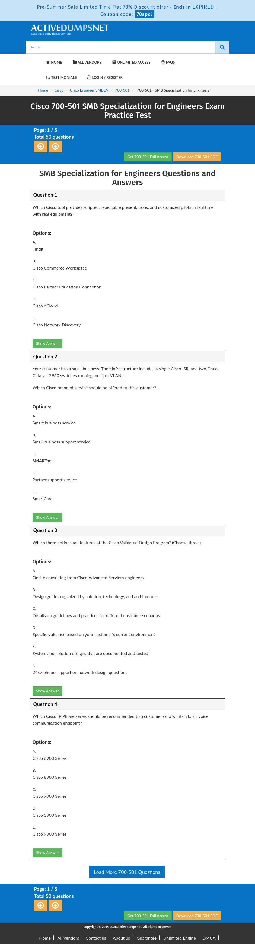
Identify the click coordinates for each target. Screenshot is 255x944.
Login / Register (104, 77)
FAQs (168, 62)
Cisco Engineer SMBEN (89, 90)
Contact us (96, 937)
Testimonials (61, 77)
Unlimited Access (131, 62)
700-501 (122, 90)
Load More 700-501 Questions (127, 872)
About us (121, 937)
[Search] (222, 47)
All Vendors (87, 62)
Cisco (59, 90)
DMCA (209, 937)
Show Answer (47, 343)
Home (54, 62)
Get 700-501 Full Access (147, 156)
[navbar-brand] (37, 59)
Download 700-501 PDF (197, 156)
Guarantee (147, 937)
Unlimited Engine (179, 937)
